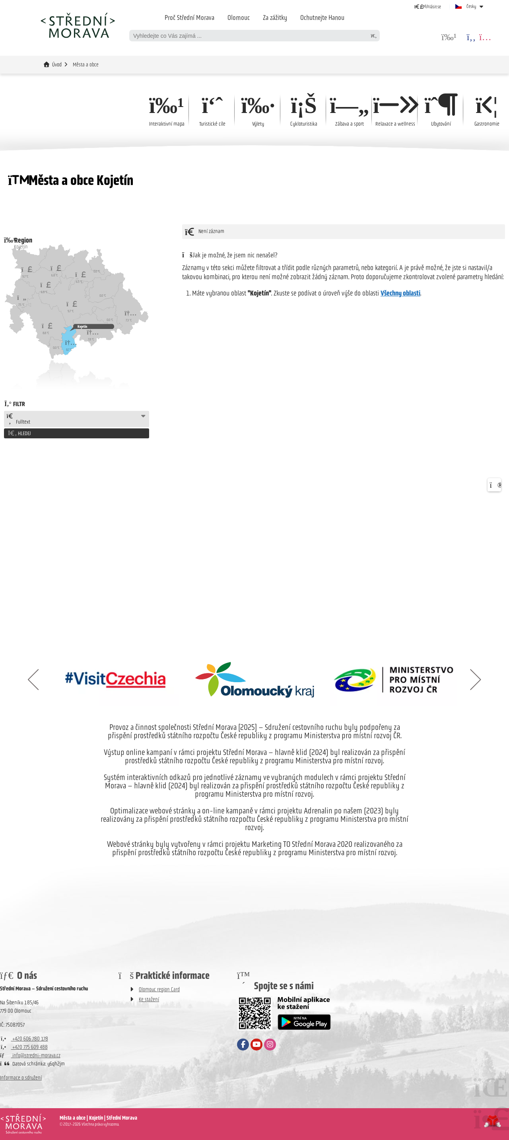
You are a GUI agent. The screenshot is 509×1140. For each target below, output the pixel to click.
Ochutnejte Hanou (322, 17)
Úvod (77, 25)
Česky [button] (471, 6)
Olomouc (238, 17)
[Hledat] (374, 35)
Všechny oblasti (400, 293)
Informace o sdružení (21, 1077)
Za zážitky (275, 17)
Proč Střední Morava (189, 17)
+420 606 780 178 (24, 1038)
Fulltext (18, 419)
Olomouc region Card (159, 989)
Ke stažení (149, 999)
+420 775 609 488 (24, 1047)
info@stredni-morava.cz (30, 1055)
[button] (427, 6)
